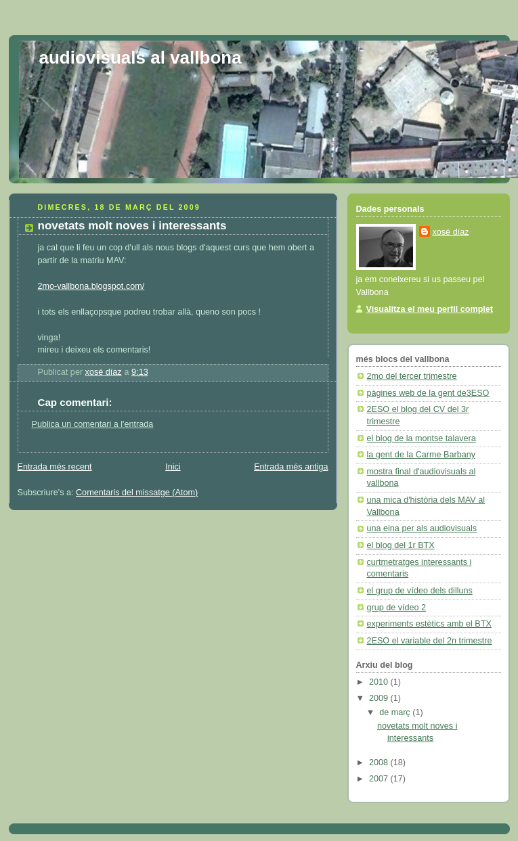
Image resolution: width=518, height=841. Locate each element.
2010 (380, 682)
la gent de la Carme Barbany (421, 454)
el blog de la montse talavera (421, 438)
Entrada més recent (55, 467)
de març (395, 712)
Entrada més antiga (291, 467)
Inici (172, 467)
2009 (380, 698)
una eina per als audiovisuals (422, 528)
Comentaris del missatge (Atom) (137, 492)
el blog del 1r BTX (401, 545)
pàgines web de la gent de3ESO (428, 393)
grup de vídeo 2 (397, 607)
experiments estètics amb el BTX (429, 624)
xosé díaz (451, 232)
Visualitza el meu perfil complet (430, 309)
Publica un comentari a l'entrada (93, 424)
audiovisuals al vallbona (140, 57)
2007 (380, 778)
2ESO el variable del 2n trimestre (429, 640)
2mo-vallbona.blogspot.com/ (91, 286)
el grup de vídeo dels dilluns (420, 590)
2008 (380, 762)
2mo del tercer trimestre (412, 376)
